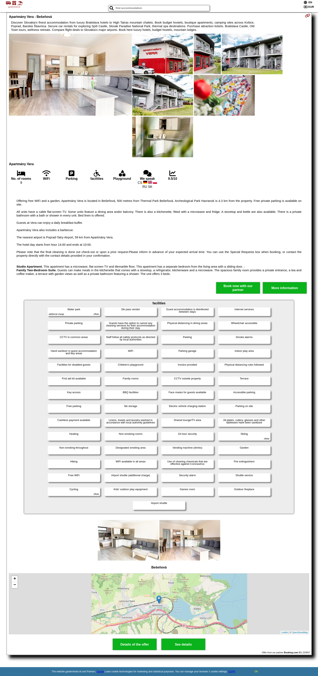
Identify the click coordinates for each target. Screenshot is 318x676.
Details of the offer (134, 644)
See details (183, 644)
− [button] (14, 585)
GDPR (231, 671)
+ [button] (14, 579)
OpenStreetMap (300, 632)
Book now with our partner (237, 288)
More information (284, 288)
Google (100, 671)
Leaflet (284, 632)
